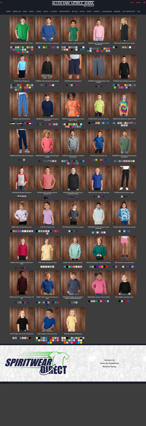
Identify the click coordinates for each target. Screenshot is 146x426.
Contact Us (109, 360)
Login (131, 2)
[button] (1, 2)
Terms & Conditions (109, 363)
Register (138, 2)
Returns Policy (109, 366)
